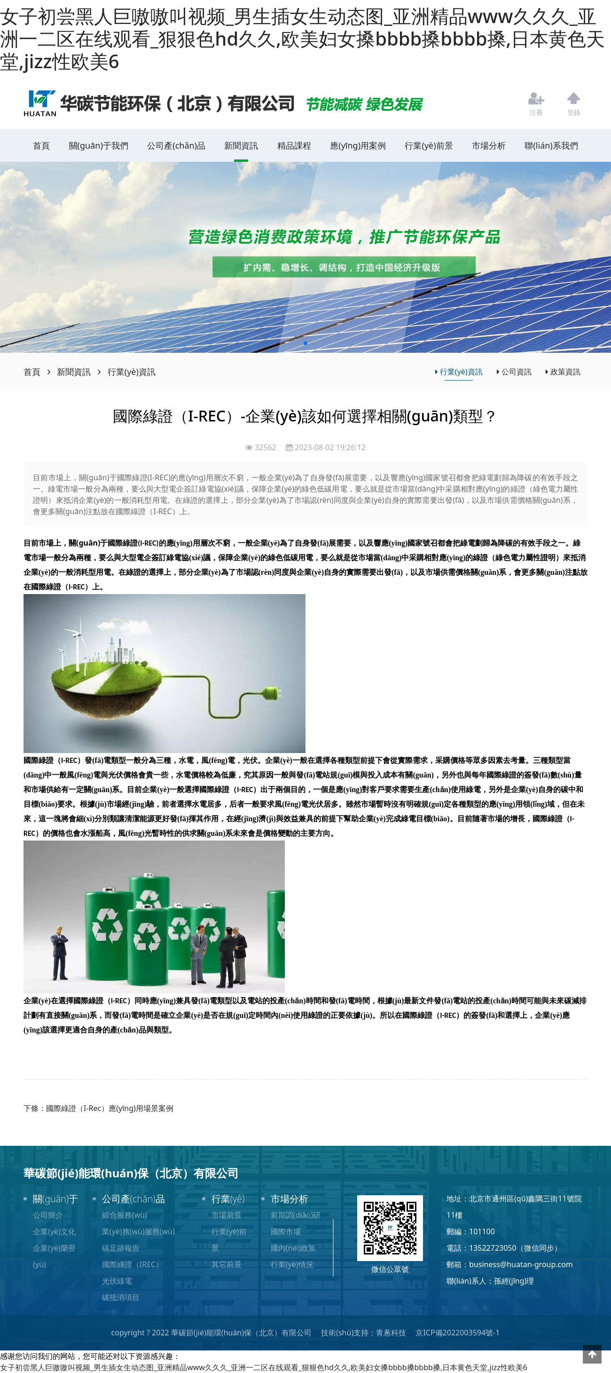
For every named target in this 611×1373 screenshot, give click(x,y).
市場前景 (227, 1215)
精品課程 (294, 145)
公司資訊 (514, 371)
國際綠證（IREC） (132, 1264)
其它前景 (227, 1264)
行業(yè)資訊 (132, 371)
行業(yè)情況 (292, 1264)
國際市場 (286, 1231)
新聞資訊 (241, 145)
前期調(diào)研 (296, 1215)
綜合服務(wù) (124, 1215)
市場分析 (489, 145)
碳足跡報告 (121, 1248)
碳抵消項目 (121, 1297)
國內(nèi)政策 (293, 1248)
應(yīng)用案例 (358, 145)
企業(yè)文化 (54, 1231)
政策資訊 (563, 371)
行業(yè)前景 (429, 145)
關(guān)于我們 (98, 145)
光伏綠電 (117, 1281)
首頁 (41, 145)
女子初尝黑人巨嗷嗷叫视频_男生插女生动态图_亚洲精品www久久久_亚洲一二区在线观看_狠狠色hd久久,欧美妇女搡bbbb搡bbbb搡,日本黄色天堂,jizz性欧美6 (302, 38)
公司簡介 (48, 1215)
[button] (305, 343)
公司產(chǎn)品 (176, 145)
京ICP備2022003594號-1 (457, 1332)
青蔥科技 (391, 1332)
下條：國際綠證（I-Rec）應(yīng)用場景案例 (98, 1108)
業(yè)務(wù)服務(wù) (138, 1231)
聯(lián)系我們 (551, 145)
